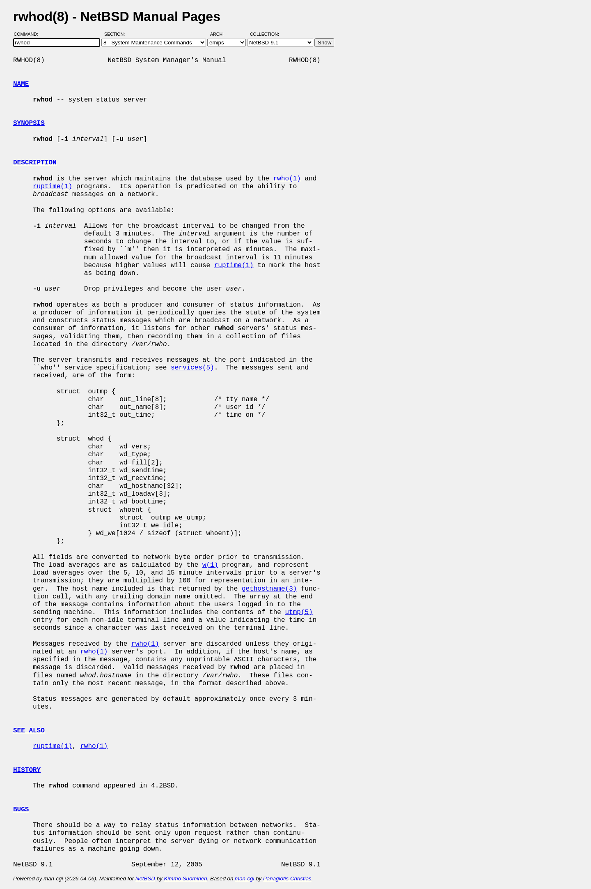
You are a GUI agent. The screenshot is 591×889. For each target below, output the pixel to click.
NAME (21, 84)
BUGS (21, 809)
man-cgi (244, 878)
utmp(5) (298, 612)
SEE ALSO (29, 730)
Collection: (264, 34)
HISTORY (27, 770)
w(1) (210, 565)
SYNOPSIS (29, 123)
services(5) (192, 367)
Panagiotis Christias (287, 878)
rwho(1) (287, 178)
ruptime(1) (52, 186)
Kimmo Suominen (185, 878)
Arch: (220, 34)
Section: (116, 34)
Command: (28, 34)
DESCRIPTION (35, 162)
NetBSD (145, 878)
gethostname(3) (269, 588)
